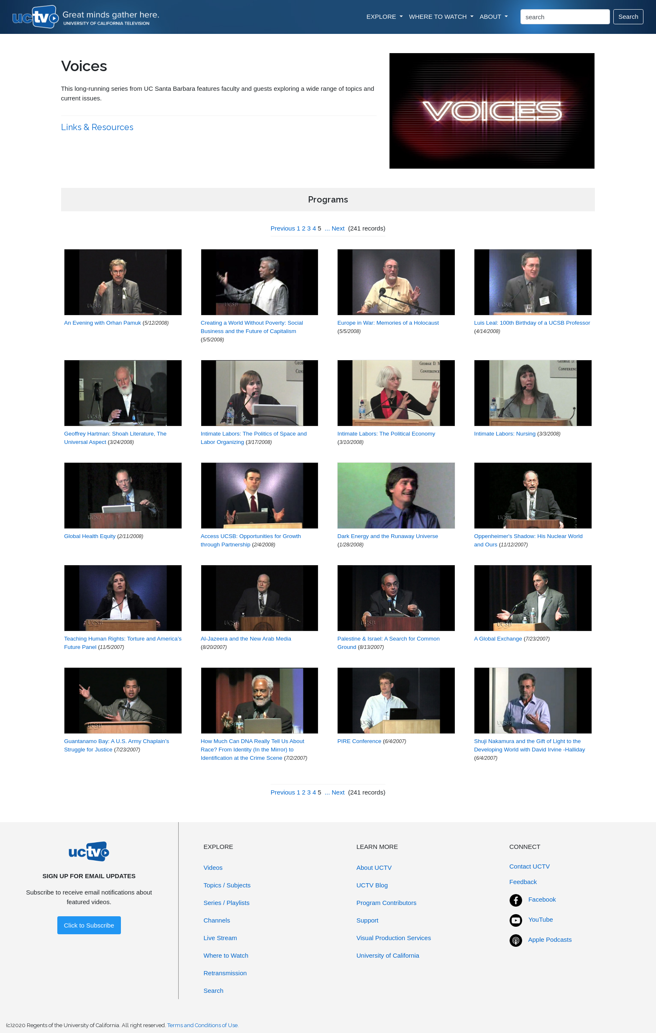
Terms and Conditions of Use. (203, 1025)
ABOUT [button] (491, 16)
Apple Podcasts (550, 939)
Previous (283, 228)
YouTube (540, 919)
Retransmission (225, 973)
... (327, 228)
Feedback (523, 881)
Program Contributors (386, 902)
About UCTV (374, 867)
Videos (213, 867)
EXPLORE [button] (382, 16)
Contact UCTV (530, 866)
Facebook (542, 899)
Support (367, 920)
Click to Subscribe (89, 925)
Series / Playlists (227, 902)
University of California (387, 955)
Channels (217, 920)
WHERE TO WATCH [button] (439, 16)
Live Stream (220, 937)
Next (338, 228)
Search (628, 16)
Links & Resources (98, 127)
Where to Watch (226, 955)
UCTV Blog (372, 885)
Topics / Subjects (227, 885)
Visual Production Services (393, 937)
